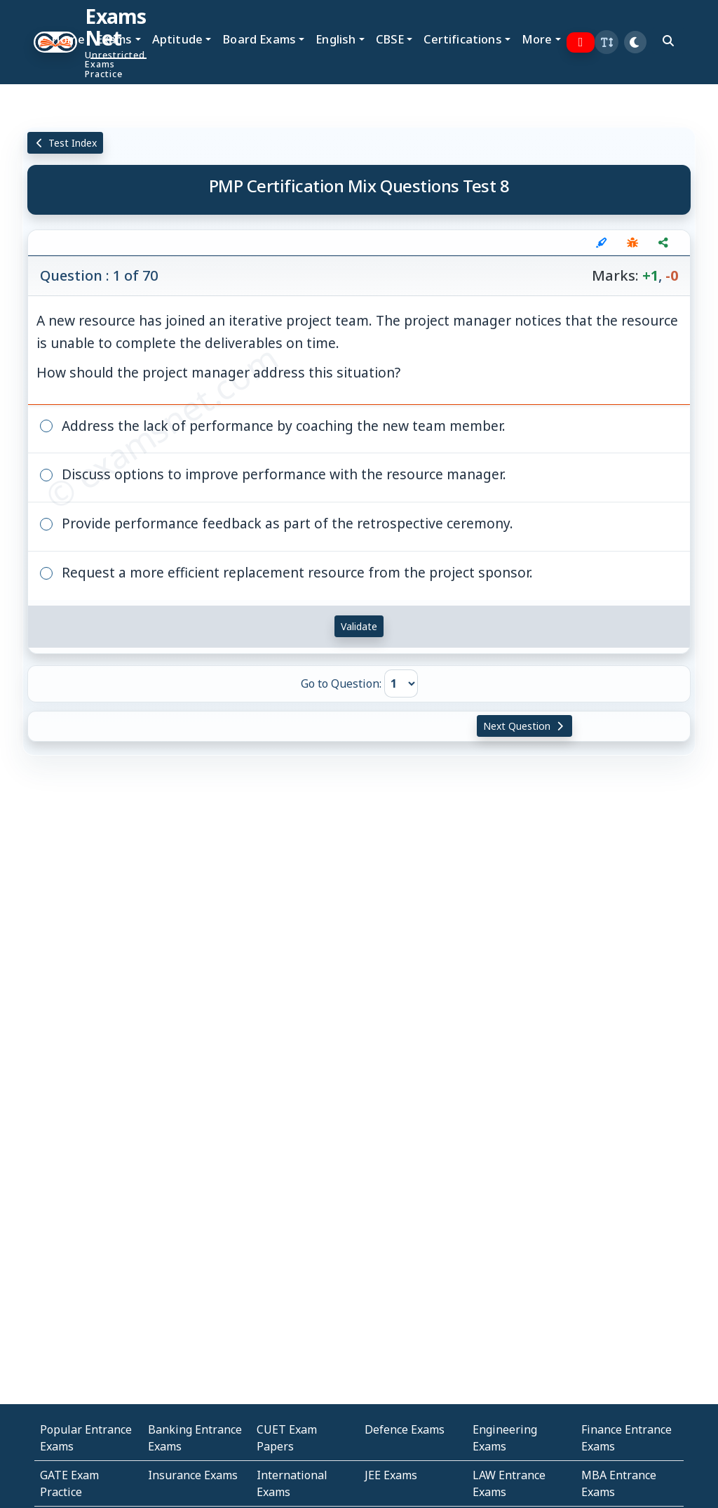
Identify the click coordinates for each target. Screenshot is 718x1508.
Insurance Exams (193, 1475)
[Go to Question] (401, 683)
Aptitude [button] (177, 39)
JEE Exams (391, 1475)
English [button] (335, 39)
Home (68, 39)
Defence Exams (405, 1429)
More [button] (537, 39)
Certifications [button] (462, 39)
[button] (606, 42)
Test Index (65, 142)
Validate (359, 626)
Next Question (524, 726)
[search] (668, 40)
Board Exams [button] (259, 39)
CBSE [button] (390, 39)
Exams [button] (114, 39)
